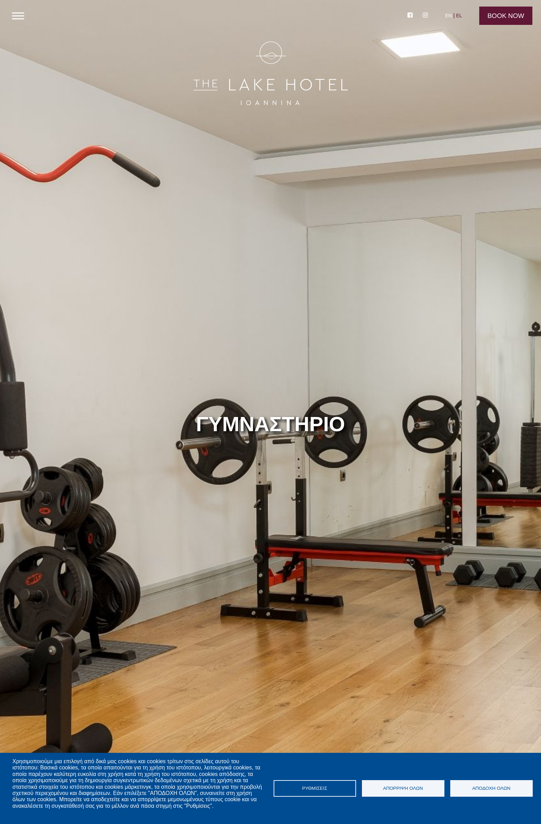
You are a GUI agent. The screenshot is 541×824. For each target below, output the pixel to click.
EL (459, 15)
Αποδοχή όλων (491, 788)
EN (448, 15)
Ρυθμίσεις (314, 788)
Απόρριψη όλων (403, 788)
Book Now (506, 15)
